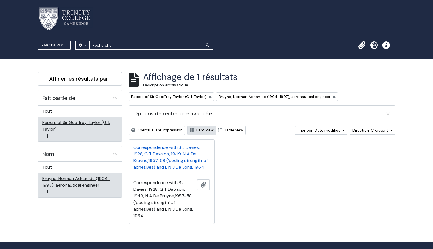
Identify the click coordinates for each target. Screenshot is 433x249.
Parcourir (52, 45)
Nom (48, 154)
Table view (230, 130)
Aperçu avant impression (157, 130)
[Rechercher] (146, 45)
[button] (362, 45)
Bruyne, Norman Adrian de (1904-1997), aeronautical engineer (76, 185)
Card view (202, 130)
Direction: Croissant (370, 130)
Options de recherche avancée (172, 113)
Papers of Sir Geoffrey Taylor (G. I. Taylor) (76, 129)
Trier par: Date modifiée (320, 130)
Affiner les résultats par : (79, 78)
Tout (47, 111)
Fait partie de (58, 98)
